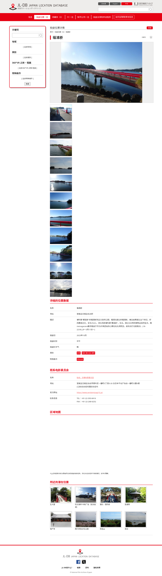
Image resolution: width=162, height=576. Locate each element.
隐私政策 (97, 568)
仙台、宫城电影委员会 (86, 377)
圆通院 (136, 496)
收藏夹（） (57, 17)
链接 (78, 568)
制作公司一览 (83, 17)
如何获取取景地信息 (124, 17)
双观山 (111, 520)
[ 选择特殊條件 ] (27, 78)
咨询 (87, 568)
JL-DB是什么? (67, 568)
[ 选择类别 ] (27, 57)
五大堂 (61, 496)
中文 (126, 4)
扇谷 (136, 520)
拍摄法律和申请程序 (102, 17)
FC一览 (70, 17)
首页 (51, 32)
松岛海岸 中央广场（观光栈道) (86, 497)
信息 (30, 17)
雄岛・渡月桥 (111, 496)
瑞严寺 (61, 520)
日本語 (103, 4)
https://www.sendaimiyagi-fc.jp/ (90, 392)
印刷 (149, 28)
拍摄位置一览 (42, 17)
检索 (27, 84)
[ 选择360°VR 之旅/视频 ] (27, 68)
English (115, 4)
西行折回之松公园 (86, 520)
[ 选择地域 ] (27, 47)
